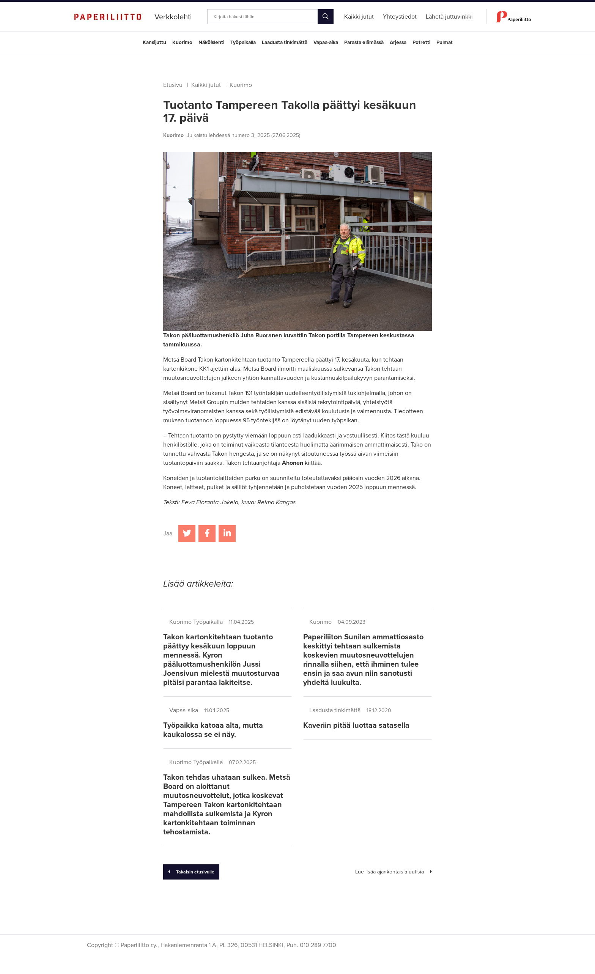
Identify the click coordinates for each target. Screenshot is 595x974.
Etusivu (173, 85)
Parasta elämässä (364, 42)
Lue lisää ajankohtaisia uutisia (393, 872)
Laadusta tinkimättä (284, 42)
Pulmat (444, 42)
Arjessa (398, 42)
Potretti (421, 42)
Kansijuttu (154, 42)
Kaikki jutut (206, 85)
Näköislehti (211, 42)
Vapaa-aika (325, 42)
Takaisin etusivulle (191, 872)
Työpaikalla (243, 42)
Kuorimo (182, 42)
